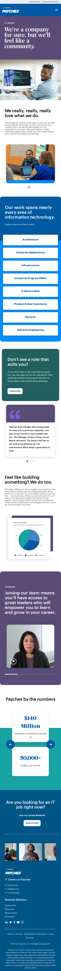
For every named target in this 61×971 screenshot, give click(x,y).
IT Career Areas (11, 885)
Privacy (10, 934)
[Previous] (10, 744)
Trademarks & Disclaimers (36, 934)
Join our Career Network (32, 815)
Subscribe (15, 391)
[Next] (50, 744)
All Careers (9, 917)
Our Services (10, 905)
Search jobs (32, 823)
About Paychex (11, 913)
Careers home (34, 2)
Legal (51, 934)
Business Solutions (51, 2)
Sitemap (30, 938)
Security (19, 934)
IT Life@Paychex (12, 889)
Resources (9, 909)
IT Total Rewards (12, 893)
